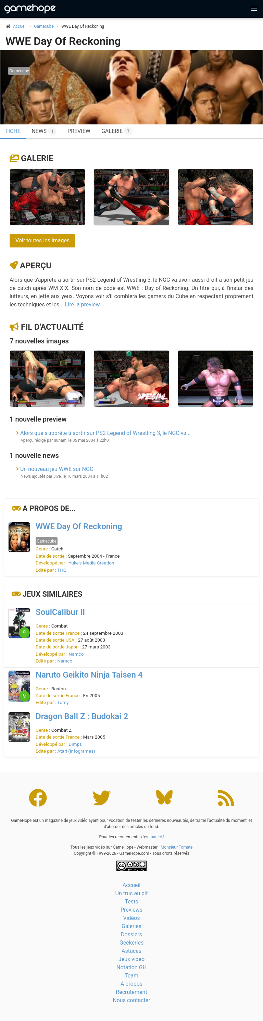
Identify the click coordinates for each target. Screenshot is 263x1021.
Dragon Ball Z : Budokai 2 (82, 716)
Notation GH (131, 967)
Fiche (13, 131)
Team (131, 975)
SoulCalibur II (60, 612)
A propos (131, 984)
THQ (61, 570)
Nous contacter (131, 1000)
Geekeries (131, 942)
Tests (131, 901)
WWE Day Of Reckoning (63, 41)
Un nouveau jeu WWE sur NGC (56, 469)
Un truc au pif (131, 893)
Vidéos (131, 918)
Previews (131, 910)
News (44, 131)
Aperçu (35, 265)
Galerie (117, 131)
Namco (76, 654)
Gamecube (44, 26)
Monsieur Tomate (177, 847)
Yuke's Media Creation (91, 563)
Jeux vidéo (131, 959)
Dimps (75, 744)
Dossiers (131, 934)
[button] (254, 9)
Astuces (131, 951)
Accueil (131, 885)
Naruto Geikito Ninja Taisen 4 (89, 675)
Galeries (131, 926)
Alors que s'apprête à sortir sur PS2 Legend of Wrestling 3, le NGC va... (105, 433)
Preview (78, 131)
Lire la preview (82, 304)
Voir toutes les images (42, 240)
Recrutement (131, 992)
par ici (156, 837)
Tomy (63, 702)
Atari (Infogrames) (76, 751)
